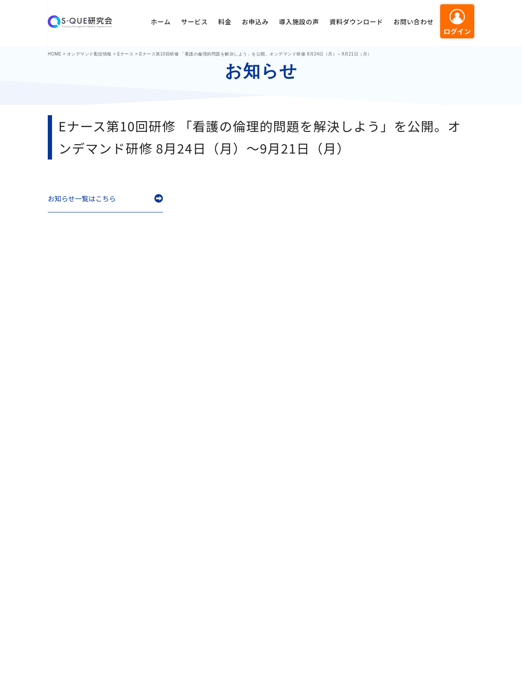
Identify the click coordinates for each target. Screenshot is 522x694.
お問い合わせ (413, 21)
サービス (194, 21)
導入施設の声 (299, 21)
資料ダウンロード (356, 21)
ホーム (161, 21)
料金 (225, 21)
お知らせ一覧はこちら (82, 198)
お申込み (255, 21)
